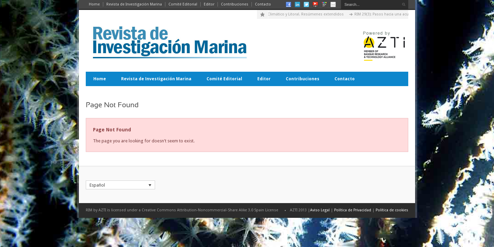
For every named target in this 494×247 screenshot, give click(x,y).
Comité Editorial (182, 4)
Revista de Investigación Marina (134, 4)
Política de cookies (392, 210)
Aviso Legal (320, 210)
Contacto (263, 4)
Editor (209, 4)
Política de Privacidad (352, 210)
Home (94, 4)
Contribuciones (234, 4)
